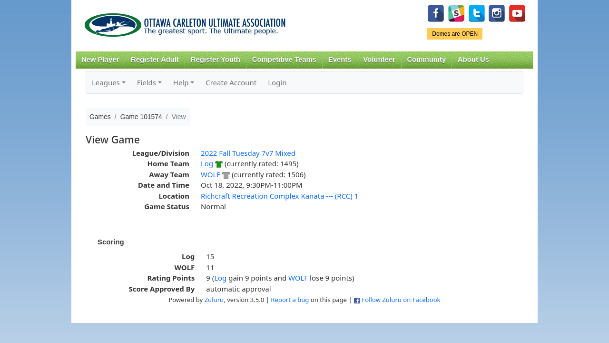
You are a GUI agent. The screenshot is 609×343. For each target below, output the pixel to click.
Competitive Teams (284, 59)
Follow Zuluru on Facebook (401, 299)
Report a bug (290, 299)
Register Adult (155, 59)
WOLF (210, 174)
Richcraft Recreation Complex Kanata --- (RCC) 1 (279, 196)
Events (340, 59)
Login (277, 82)
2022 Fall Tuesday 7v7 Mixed (248, 153)
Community (426, 59)
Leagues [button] (106, 82)
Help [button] (181, 82)
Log (207, 163)
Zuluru (214, 299)
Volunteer (379, 59)
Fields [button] (146, 82)
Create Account (231, 82)
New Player (100, 59)
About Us (473, 59)
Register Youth (215, 59)
